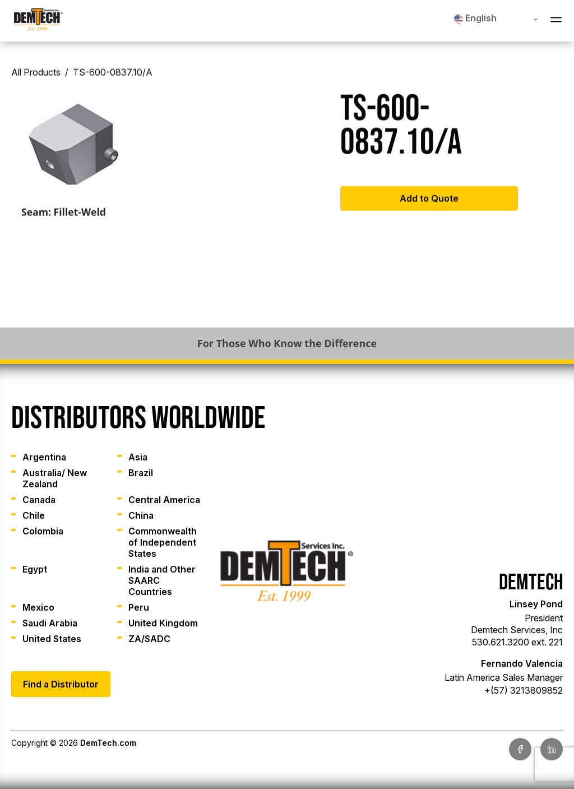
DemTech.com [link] (108, 743)
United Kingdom (163, 623)
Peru (138, 607)
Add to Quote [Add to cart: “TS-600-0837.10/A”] (429, 202)
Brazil (140, 472)
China (141, 515)
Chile (33, 515)
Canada (38, 499)
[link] (38, 21)
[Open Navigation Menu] (556, 21)
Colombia (42, 531)
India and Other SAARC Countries (162, 580)
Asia (137, 457)
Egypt (34, 569)
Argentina (44, 457)
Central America (164, 499)
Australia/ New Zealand (54, 478)
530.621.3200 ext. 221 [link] (517, 642)
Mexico (38, 607)
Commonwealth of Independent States (162, 542)
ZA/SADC (149, 638)
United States (51, 638)
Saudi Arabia (49, 623)
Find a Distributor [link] (61, 684)
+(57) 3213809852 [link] (523, 690)
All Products (36, 76)
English (475, 18)
